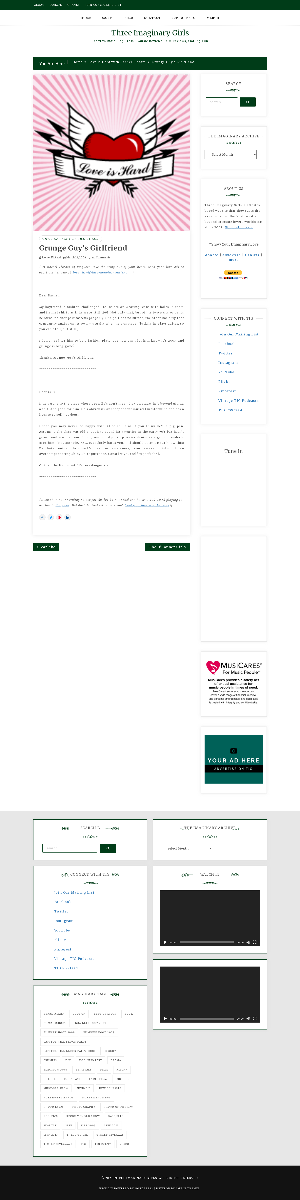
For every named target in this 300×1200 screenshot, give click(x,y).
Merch (213, 18)
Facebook (227, 344)
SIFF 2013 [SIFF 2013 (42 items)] (51, 1134)
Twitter (225, 353)
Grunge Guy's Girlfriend (83, 248)
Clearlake (46, 547)
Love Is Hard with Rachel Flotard (70, 239)
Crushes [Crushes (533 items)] (50, 1060)
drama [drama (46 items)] (115, 1060)
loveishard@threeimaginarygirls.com (101, 272)
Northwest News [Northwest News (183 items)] (96, 1097)
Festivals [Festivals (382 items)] (84, 1069)
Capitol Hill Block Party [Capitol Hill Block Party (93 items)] (65, 1041)
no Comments (99, 257)
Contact (152, 18)
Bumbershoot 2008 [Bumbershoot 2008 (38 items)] (59, 1032)
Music (108, 18)
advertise (231, 255)
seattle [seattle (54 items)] (50, 1125)
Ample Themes (188, 1188)
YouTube (226, 372)
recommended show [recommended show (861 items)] (83, 1116)
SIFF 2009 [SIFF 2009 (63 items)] (88, 1125)
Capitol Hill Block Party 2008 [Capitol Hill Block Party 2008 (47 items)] (69, 1051)
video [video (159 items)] (124, 1144)
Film (128, 18)
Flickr (224, 382)
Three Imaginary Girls (150, 33)
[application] (210, 918)
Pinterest (227, 391)
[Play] (165, 942)
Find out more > (239, 227)
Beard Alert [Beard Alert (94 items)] (54, 1013)
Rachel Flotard (51, 257)
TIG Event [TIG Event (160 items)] (103, 1144)
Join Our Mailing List (238, 334)
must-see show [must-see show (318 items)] (56, 1088)
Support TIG (183, 18)
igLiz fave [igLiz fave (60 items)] (72, 1078)
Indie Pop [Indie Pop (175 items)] (123, 1078)
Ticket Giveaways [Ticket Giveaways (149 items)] (58, 1144)
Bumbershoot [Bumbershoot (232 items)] (55, 1023)
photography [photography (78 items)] (83, 1106)
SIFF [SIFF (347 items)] (68, 1125)
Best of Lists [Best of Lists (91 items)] (105, 1013)
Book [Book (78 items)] (129, 1013)
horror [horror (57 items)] (50, 1078)
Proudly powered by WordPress (126, 1188)
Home (86, 18)
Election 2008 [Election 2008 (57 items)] (55, 1069)
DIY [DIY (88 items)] (68, 1060)
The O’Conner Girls (167, 547)
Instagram (228, 363)
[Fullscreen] (255, 942)
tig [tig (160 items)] (83, 1144)
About (39, 4)
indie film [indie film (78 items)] (98, 1078)
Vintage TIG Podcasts (238, 401)
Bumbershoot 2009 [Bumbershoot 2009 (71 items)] (99, 1032)
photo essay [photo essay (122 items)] (54, 1106)
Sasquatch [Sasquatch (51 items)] (117, 1116)
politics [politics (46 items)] (51, 1116)
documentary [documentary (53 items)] (90, 1060)
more (234, 260)
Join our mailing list (103, 4)
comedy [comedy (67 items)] (110, 1051)
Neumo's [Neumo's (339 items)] (83, 1088)
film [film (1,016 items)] (104, 1069)
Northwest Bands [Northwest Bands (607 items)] (59, 1097)
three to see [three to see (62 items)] (77, 1134)
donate (212, 255)
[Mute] (248, 942)
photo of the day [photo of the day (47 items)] (118, 1106)
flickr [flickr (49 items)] (122, 1069)
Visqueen (62, 505)
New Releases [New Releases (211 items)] (110, 1088)
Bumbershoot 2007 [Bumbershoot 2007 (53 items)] (90, 1023)
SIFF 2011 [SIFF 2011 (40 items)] (111, 1125)
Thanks (73, 4)
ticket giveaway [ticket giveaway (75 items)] (110, 1134)
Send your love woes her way (147, 505)
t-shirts (252, 255)
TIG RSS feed (230, 410)
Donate (56, 4)
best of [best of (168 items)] (79, 1013)
